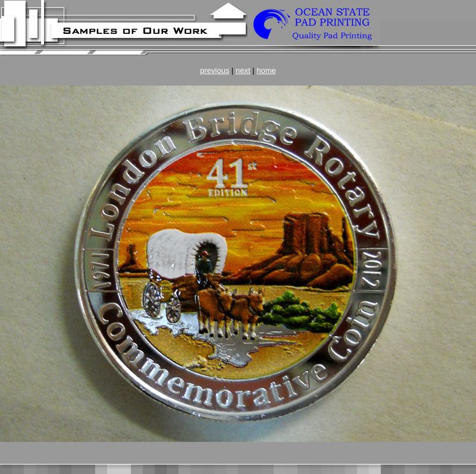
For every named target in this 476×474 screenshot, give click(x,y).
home (266, 70)
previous (214, 70)
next (243, 70)
